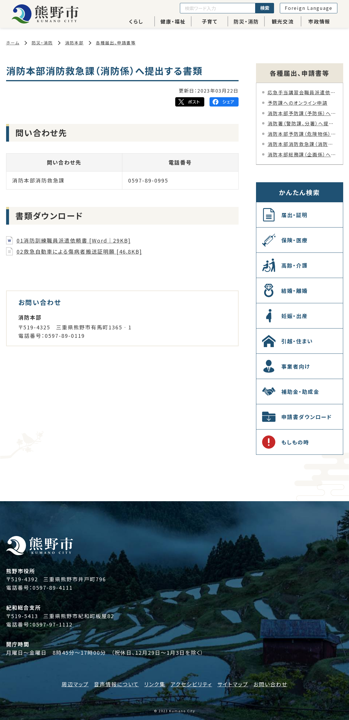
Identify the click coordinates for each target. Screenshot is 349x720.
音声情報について (116, 684)
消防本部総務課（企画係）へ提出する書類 (302, 154)
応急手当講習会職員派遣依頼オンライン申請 (302, 92)
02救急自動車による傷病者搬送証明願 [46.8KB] (79, 251)
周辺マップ (75, 684)
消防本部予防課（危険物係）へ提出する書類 (302, 133)
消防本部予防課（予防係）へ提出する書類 (302, 113)
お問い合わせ (270, 684)
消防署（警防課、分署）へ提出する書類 (302, 123)
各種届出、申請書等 (116, 43)
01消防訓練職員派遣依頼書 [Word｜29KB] (74, 240)
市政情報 (319, 21)
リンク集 (154, 684)
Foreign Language (308, 7)
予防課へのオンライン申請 (297, 102)
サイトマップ (232, 684)
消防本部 (74, 43)
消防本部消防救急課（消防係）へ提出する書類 (302, 143)
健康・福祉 (173, 21)
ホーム (12, 43)
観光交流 (283, 21)
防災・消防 (246, 21)
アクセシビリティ (191, 684)
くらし (136, 21)
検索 (264, 7)
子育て (210, 21)
